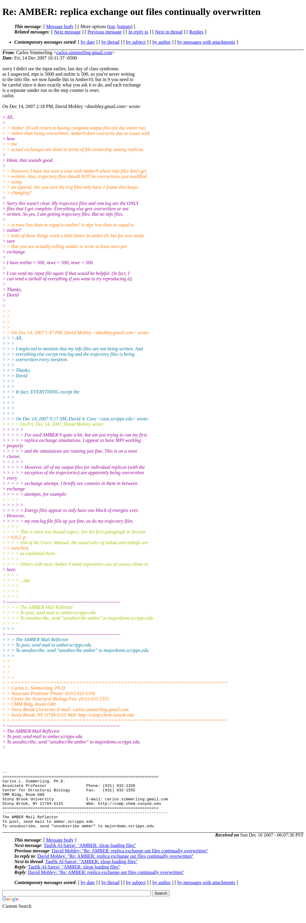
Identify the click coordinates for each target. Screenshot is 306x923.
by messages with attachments (206, 42)
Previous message (105, 31)
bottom (124, 26)
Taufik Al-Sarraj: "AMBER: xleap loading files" (90, 857)
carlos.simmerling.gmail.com (84, 52)
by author (161, 42)
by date (88, 42)
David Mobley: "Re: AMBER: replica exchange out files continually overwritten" (130, 862)
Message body (60, 26)
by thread (111, 42)
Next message (67, 31)
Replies (196, 31)
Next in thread (169, 31)
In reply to (138, 31)
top (112, 26)
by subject (136, 42)
